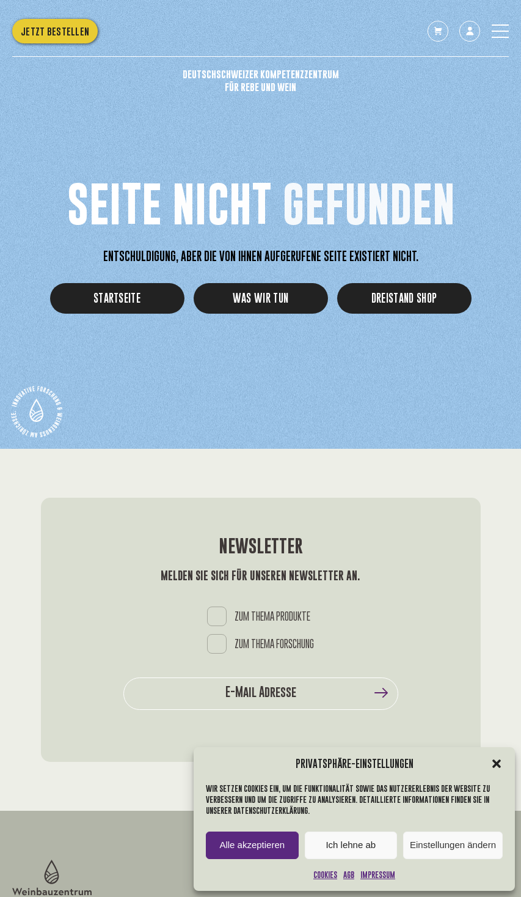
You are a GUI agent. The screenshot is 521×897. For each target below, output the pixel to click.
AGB (348, 874)
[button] (496, 764)
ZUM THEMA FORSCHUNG (274, 644)
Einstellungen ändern (453, 845)
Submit (381, 693)
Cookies (325, 874)
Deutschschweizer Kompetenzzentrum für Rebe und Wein (261, 80)
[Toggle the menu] (500, 31)
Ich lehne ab (351, 845)
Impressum (377, 874)
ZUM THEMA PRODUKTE (272, 616)
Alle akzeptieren (252, 845)
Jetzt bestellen (55, 31)
